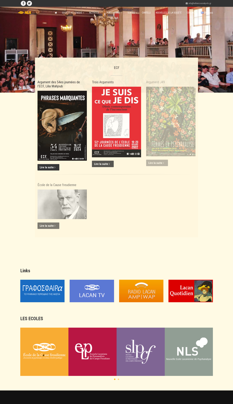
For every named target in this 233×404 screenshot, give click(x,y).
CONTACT (191, 12)
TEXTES (132, 12)
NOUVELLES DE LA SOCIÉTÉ (169, 12)
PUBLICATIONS (114, 12)
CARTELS (146, 12)
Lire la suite (47, 167)
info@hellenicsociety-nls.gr (200, 3)
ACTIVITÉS (95, 12)
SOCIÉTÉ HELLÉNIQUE (73, 12)
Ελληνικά (207, 12)
